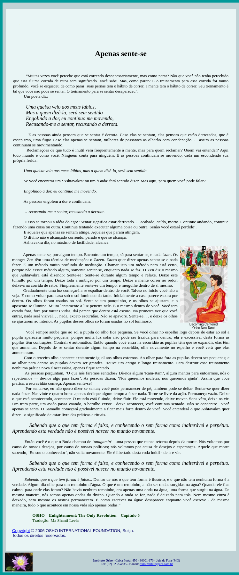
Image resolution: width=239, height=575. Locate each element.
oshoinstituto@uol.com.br (156, 564)
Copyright (21, 530)
